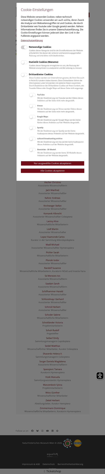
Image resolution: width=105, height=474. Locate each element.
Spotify (40, 127)
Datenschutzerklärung (32, 40)
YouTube (41, 94)
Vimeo (40, 105)
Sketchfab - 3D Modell (46, 149)
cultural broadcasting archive (49, 138)
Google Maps (42, 116)
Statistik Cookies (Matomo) (43, 61)
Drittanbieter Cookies (41, 74)
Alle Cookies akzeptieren (52, 170)
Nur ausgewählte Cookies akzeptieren (52, 163)
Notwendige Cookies (40, 46)
